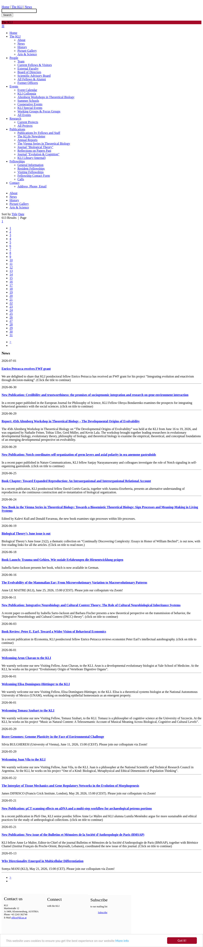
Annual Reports (27, 140)
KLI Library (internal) (31, 157)
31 (11, 335)
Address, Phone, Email (32, 186)
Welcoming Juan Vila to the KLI (24, 759)
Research (15, 118)
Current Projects (27, 122)
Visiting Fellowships (30, 172)
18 (11, 288)
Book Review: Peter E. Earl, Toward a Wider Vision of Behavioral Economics (54, 631)
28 (11, 324)
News (28, 7)
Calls (20, 179)
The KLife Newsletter (31, 136)
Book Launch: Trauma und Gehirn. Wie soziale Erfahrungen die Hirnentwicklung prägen (62, 559)
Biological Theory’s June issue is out (26, 533)
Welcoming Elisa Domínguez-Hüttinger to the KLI (36, 684)
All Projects (25, 125)
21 (11, 299)
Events (14, 86)
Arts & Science (27, 54)
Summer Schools (28, 100)
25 (11, 313)
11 (11, 263)
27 (11, 321)
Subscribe (102, 912)
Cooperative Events (29, 104)
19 (11, 292)
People (14, 58)
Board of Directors (29, 72)
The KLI (17, 7)
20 (11, 296)
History (22, 47)
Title (14, 214)
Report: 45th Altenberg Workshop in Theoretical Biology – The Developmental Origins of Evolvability (71, 421)
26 (11, 317)
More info (122, 941)
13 (11, 271)
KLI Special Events (29, 107)
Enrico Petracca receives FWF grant (26, 368)
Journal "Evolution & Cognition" (38, 154)
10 (11, 260)
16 (11, 281)
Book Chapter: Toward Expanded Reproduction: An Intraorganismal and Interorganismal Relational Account (76, 481)
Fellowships (17, 161)
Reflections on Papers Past (34, 150)
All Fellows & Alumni (31, 79)
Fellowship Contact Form (33, 175)
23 (11, 306)
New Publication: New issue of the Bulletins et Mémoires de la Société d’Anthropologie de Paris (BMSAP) (73, 834)
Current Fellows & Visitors (34, 65)
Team (20, 61)
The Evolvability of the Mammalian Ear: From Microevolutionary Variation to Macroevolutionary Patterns (74, 582)
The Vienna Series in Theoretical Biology (43, 143)
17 (11, 285)
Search (7, 14)
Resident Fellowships (31, 168)
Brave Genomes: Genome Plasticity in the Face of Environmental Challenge (53, 736)
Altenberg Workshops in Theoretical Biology (46, 97)
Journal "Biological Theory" (35, 147)
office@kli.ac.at (19, 917)
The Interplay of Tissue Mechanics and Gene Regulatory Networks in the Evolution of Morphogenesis (70, 785)
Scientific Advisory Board (34, 75)
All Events (24, 115)
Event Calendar (27, 90)
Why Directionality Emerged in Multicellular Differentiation (42, 861)
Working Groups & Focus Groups (38, 111)
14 (11, 274)
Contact (14, 182)
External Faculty (27, 68)
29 (11, 328)
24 (11, 310)
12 (11, 267)
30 (11, 331)
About (21, 40)
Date (21, 214)
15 (11, 278)
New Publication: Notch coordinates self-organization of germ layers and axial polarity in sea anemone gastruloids (79, 454)
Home (5, 7)
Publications (17, 129)
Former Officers (27, 83)
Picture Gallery (27, 50)
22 (11, 303)
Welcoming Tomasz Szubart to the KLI (28, 710)
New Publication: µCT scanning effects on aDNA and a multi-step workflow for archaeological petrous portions (77, 808)
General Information (30, 165)
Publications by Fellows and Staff (38, 132)
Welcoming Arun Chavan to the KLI (26, 658)
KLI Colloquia (26, 93)
